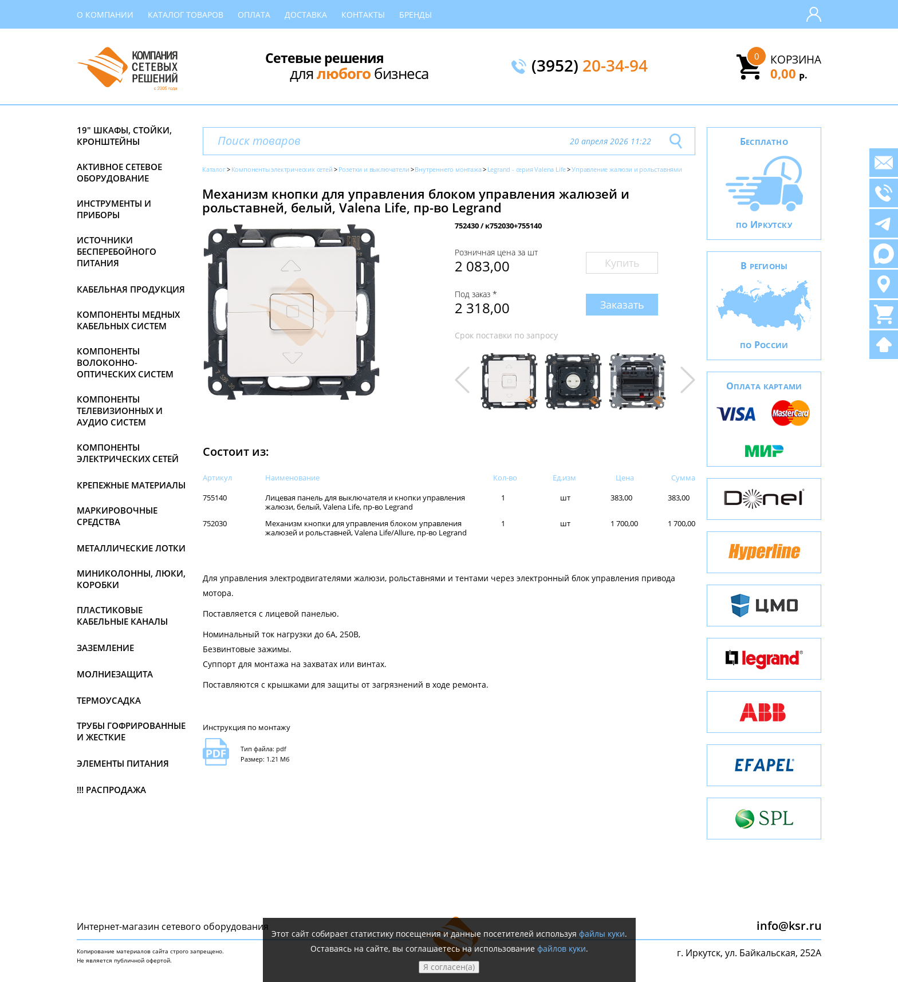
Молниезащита (115, 674)
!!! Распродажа (111, 789)
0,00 (789, 73)
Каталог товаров (185, 14)
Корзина (795, 59)
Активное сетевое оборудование (119, 172)
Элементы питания (123, 763)
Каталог (214, 169)
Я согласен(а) (449, 966)
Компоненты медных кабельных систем (128, 320)
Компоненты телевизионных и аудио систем (120, 410)
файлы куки (602, 933)
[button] (473, 381)
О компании (105, 14)
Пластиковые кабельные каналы (122, 615)
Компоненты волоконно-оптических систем (125, 362)
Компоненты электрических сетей (128, 452)
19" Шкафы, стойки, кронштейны (124, 135)
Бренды (415, 14)
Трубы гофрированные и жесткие (131, 731)
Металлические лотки (131, 548)
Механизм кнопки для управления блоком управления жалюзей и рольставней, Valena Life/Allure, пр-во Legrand (366, 528)
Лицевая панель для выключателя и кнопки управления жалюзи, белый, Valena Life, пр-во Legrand (365, 502)
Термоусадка (109, 700)
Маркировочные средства (117, 515)
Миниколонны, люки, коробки (131, 578)
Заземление (105, 647)
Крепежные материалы (131, 485)
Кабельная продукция (131, 289)
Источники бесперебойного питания (116, 251)
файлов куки (561, 948)
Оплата (254, 14)
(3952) (589, 66)
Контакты (363, 14)
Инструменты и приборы (114, 209)
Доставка (306, 14)
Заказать (622, 304)
